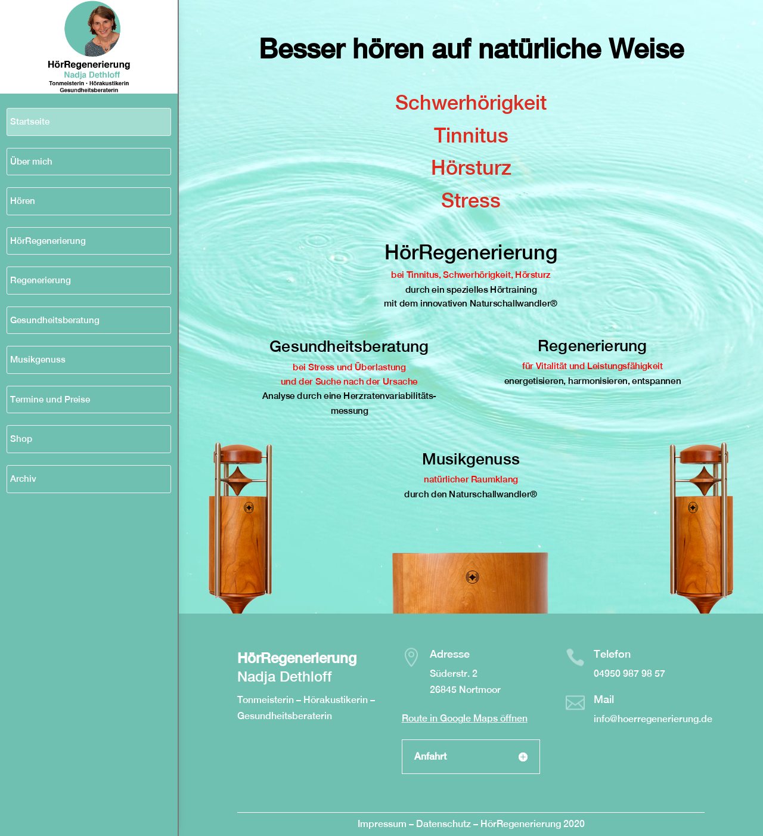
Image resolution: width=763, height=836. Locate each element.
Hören (22, 201)
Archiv (23, 478)
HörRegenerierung (48, 241)
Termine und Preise (50, 399)
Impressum (382, 823)
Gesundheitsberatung (55, 320)
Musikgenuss (38, 359)
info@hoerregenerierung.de (653, 718)
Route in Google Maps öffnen (465, 718)
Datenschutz (444, 823)
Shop (21, 439)
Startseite (29, 121)
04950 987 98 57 (629, 673)
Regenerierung (40, 280)
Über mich (31, 161)
